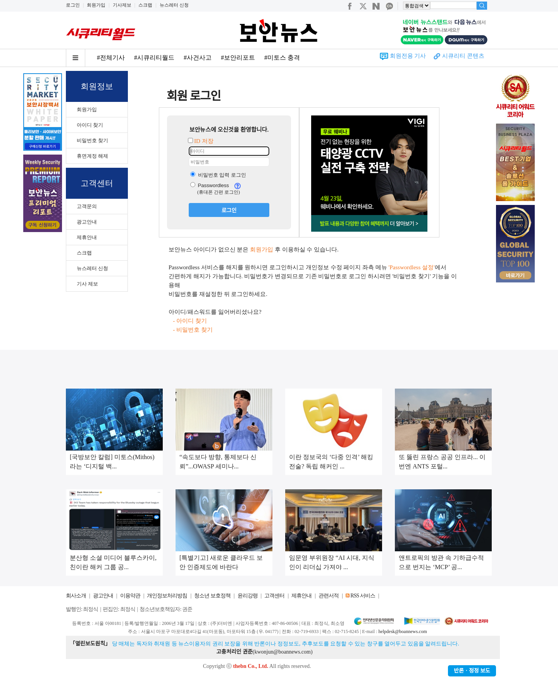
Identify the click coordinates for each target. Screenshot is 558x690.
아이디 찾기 (90, 125)
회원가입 (96, 5)
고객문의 (87, 206)
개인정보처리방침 (167, 596)
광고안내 (87, 222)
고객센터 (274, 596)
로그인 (73, 5)
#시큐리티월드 (154, 57)
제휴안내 (87, 237)
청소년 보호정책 (212, 596)
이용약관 (130, 596)
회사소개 (76, 596)
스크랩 (145, 5)
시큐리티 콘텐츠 (463, 56)
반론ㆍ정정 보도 (472, 671)
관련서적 (329, 596)
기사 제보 (87, 284)
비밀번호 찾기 (92, 140)
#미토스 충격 (282, 57)
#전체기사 (111, 57)
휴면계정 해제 (92, 156)
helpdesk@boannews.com (402, 631)
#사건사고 (198, 57)
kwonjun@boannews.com (282, 652)
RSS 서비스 (362, 596)
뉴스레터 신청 (174, 5)
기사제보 (122, 5)
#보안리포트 (238, 57)
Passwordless (209, 185)
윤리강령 (248, 596)
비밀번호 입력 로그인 (218, 175)
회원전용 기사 (408, 56)
